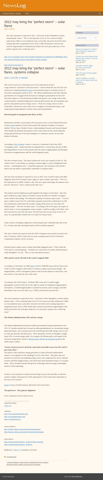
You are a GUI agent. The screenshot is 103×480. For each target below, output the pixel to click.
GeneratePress (76, 476)
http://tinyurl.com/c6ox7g (13, 65)
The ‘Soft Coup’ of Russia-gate (86, 73)
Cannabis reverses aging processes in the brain (84, 67)
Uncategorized (11, 457)
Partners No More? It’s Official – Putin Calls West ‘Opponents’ (87, 50)
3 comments (23, 78)
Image (6, 385)
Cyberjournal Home (11, 13)
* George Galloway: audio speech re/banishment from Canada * (28, 462)
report (12, 125)
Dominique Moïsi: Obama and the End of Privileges (23, 464)
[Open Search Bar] (100, 13)
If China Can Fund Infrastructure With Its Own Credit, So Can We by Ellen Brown (87, 58)
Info (27, 13)
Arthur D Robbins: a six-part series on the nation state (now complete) (86, 80)
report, (32, 266)
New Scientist (19, 144)
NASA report (27, 90)
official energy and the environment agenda (44, 339)
